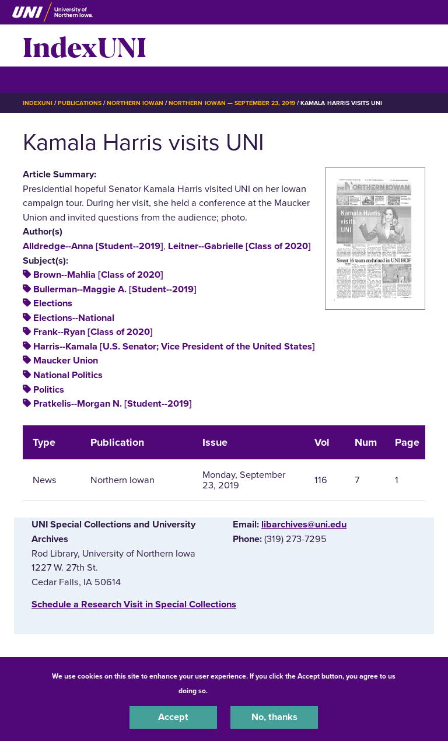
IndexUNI (84, 45)
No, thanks (274, 717)
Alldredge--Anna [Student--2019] (93, 246)
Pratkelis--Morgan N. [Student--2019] (112, 404)
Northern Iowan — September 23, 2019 (232, 103)
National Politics (68, 375)
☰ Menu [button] (43, 79)
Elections (52, 303)
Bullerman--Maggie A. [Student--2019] (115, 289)
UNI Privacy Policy (240, 691)
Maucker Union (65, 360)
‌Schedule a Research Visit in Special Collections (134, 604)
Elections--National (73, 318)
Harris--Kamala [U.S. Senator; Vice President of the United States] (174, 346)
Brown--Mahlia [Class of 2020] (98, 275)
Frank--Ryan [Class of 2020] (93, 332)
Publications (79, 103)
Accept (173, 717)
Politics (48, 390)
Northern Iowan (135, 103)
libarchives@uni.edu (303, 524)
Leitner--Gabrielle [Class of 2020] (239, 246)
